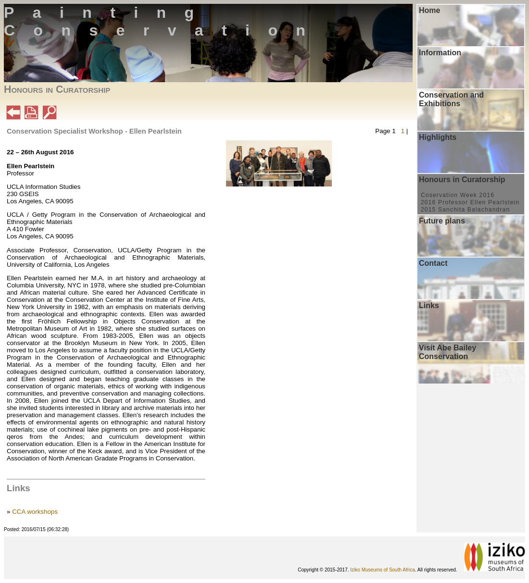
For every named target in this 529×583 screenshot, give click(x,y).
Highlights (437, 137)
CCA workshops (35, 511)
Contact (433, 263)
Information (440, 53)
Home (429, 10)
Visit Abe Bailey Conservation (447, 352)
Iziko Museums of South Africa (382, 569)
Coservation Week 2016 (457, 195)
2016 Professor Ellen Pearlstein (470, 202)
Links (429, 305)
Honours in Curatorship (462, 179)
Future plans (442, 221)
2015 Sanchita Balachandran (465, 209)
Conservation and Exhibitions (451, 99)
